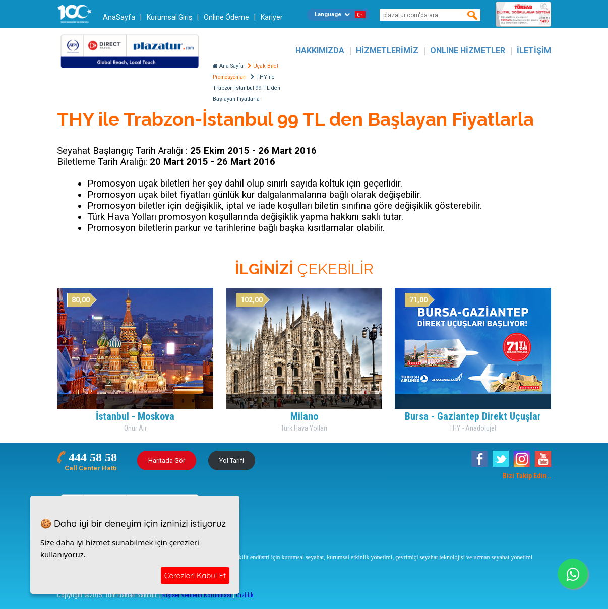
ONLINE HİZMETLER (467, 50)
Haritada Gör (166, 460)
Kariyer (272, 17)
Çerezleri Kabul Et (195, 575)
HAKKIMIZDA (319, 50)
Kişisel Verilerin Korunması (196, 595)
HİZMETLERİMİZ (387, 50)
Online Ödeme (226, 17)
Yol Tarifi (231, 460)
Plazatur (132, 50)
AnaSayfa (119, 17)
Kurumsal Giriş (169, 17)
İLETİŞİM (534, 50)
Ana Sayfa (228, 66)
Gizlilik (245, 595)
